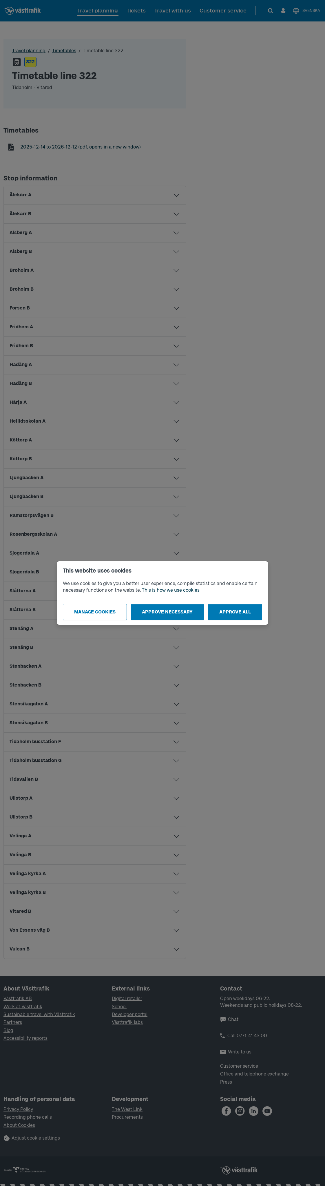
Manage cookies (95, 612)
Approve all (235, 612)
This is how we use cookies (171, 590)
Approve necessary (167, 612)
